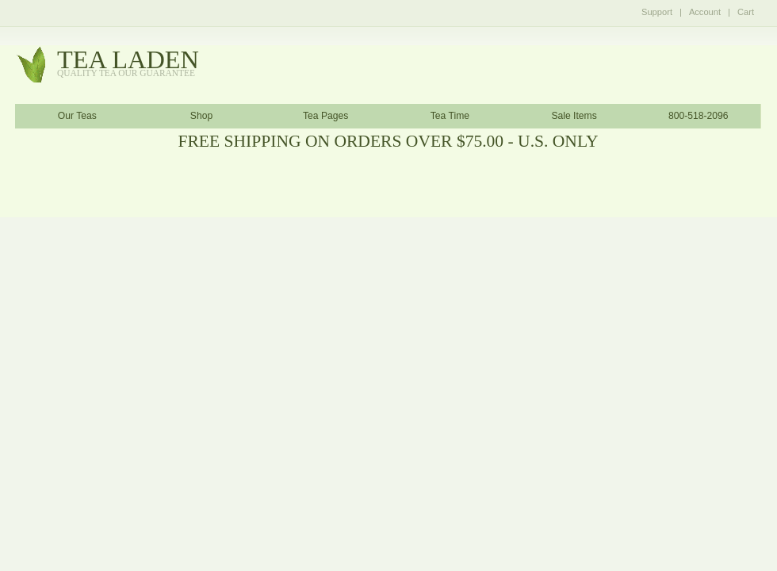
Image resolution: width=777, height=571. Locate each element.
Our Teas (77, 115)
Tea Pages (325, 115)
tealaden (128, 63)
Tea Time (450, 115)
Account (705, 12)
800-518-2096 (698, 115)
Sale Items (573, 115)
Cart (745, 12)
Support (656, 12)
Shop (201, 115)
